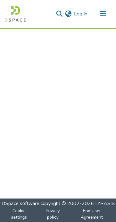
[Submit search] (59, 14)
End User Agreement (92, 214)
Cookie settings (19, 214)
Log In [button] (81, 13)
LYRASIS (105, 203)
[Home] (15, 14)
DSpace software (20, 203)
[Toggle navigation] (102, 14)
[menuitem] (68, 14)
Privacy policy (53, 214)
